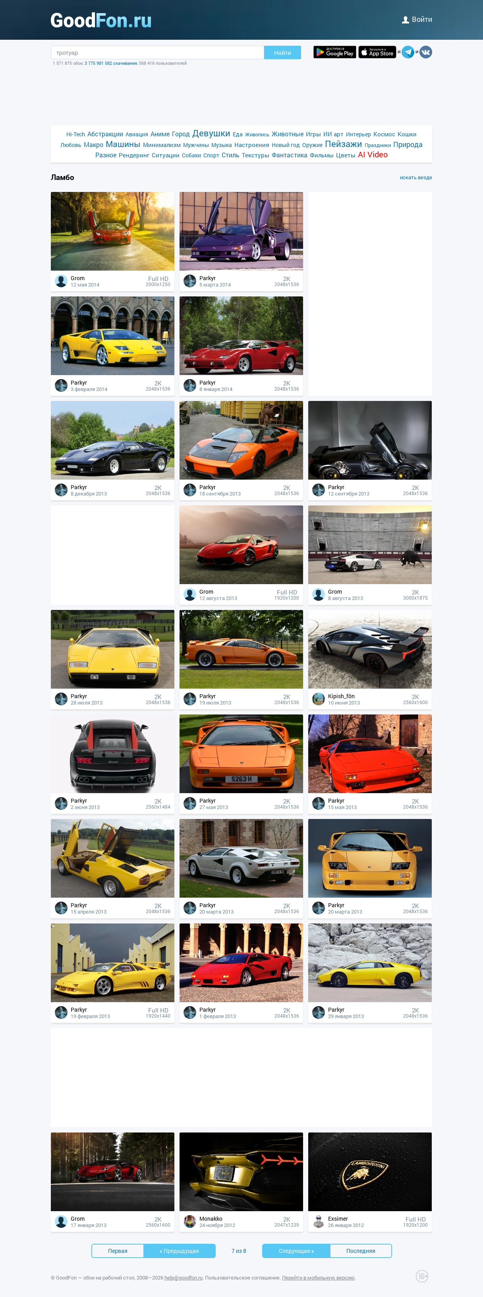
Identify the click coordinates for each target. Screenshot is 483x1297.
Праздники (378, 145)
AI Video (373, 154)
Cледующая (297, 1250)
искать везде (416, 177)
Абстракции (105, 134)
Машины (123, 144)
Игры (313, 134)
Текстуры (255, 155)
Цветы (345, 155)
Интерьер (358, 134)
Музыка (221, 145)
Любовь (70, 145)
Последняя (360, 1250)
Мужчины (196, 145)
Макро (93, 144)
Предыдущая (179, 1250)
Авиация (137, 134)
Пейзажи (343, 143)
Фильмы (322, 155)
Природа (408, 144)
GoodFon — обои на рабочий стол (95, 1277)
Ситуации (166, 155)
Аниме (160, 134)
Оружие (312, 145)
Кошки (407, 134)
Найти (282, 52)
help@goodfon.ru (183, 1277)
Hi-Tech (75, 134)
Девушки (211, 132)
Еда (238, 134)
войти (417, 19)
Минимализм (162, 145)
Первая (118, 1250)
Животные (287, 134)
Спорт (211, 155)
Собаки (191, 155)
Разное (105, 155)
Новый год (286, 145)
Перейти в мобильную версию (318, 1277)
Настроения (251, 145)
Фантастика (289, 155)
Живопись (257, 134)
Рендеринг (134, 155)
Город (181, 134)
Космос (384, 134)
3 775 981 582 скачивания (111, 63)
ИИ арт (333, 134)
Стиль (231, 155)
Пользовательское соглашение (242, 1277)
